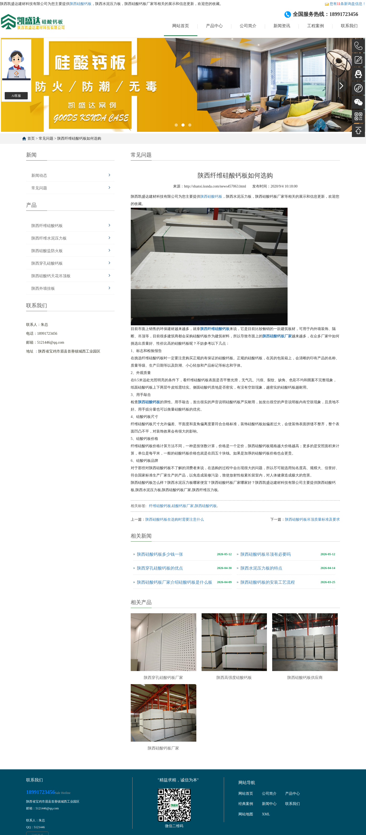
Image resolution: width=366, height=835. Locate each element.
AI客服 (16, 96)
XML (266, 814)
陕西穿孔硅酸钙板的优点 (160, 568)
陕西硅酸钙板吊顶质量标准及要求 (312, 519)
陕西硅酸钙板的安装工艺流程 (268, 582)
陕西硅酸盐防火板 (47, 251)
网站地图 (245, 814)
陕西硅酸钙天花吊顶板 (51, 276)
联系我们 (349, 26)
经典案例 (245, 804)
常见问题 (46, 138)
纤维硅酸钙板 (160, 506)
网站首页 (180, 26)
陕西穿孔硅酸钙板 (47, 263)
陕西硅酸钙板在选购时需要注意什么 (174, 519)
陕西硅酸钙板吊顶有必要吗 (266, 554)
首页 (31, 138)
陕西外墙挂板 (43, 288)
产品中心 (214, 26)
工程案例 (315, 26)
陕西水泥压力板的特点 (261, 568)
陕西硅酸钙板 (81, 4)
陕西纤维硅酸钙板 (47, 226)
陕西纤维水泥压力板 (49, 238)
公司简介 (248, 26)
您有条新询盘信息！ (345, 4)
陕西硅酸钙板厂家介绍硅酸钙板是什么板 (174, 582)
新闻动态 (39, 175)
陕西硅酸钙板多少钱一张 (160, 554)
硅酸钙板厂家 (183, 506)
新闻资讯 (281, 26)
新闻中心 (269, 804)
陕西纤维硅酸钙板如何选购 (79, 138)
